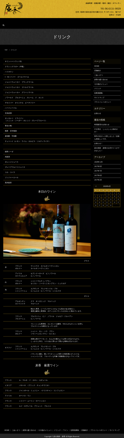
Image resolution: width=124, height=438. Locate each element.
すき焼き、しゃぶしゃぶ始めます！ (106, 127)
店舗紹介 (100, 21)
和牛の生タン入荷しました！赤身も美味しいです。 (106, 134)
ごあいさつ (26, 21)
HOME (15, 21)
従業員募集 (89, 21)
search (109, 21)
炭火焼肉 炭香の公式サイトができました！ (106, 145)
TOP (6, 46)
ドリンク (70, 21)
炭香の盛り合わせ (40, 21)
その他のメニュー (57, 21)
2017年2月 (98, 176)
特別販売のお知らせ (101, 121)
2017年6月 (98, 172)
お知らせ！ (98, 140)
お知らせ (97, 110)
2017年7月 (98, 167)
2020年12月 (98, 158)
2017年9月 (98, 163)
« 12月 (97, 182)
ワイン (79, 21)
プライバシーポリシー (102, 98)
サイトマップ (99, 94)
